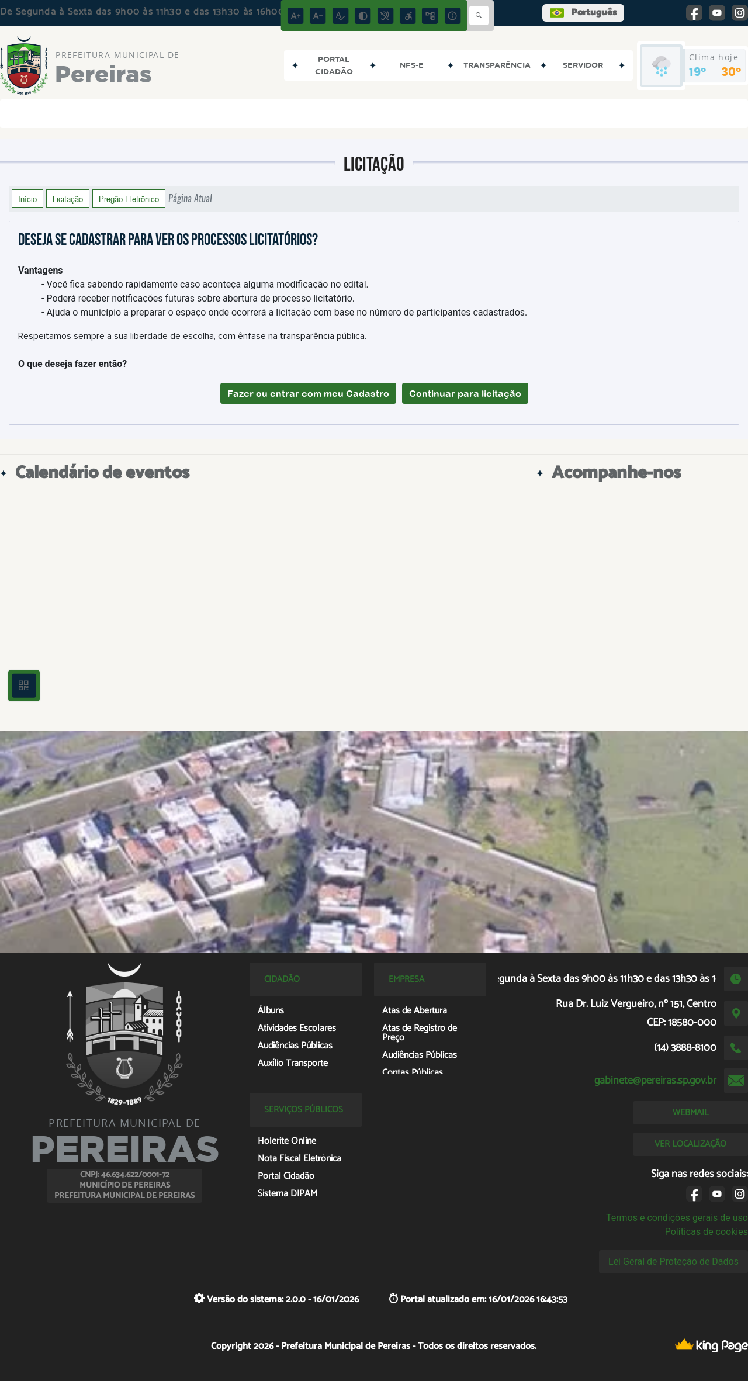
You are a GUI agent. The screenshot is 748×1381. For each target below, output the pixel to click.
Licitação (68, 199)
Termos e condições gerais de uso (677, 1217)
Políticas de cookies (706, 1231)
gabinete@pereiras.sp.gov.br (655, 1080)
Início (27, 199)
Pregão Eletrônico (129, 199)
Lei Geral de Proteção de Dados (673, 1261)
